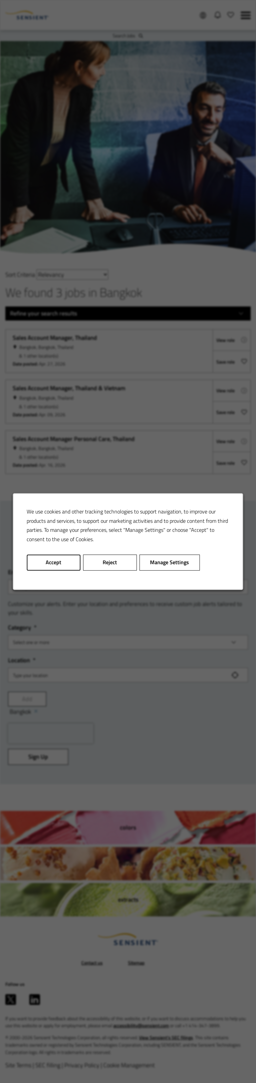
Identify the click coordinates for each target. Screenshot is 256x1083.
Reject (110, 564)
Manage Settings (169, 564)
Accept (55, 564)
